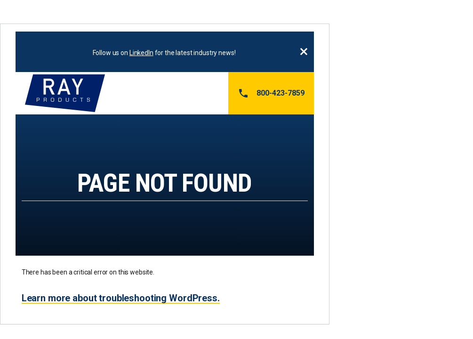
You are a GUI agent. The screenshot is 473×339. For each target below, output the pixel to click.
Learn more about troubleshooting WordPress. (121, 298)
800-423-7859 (271, 93)
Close (303, 51)
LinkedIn (141, 52)
